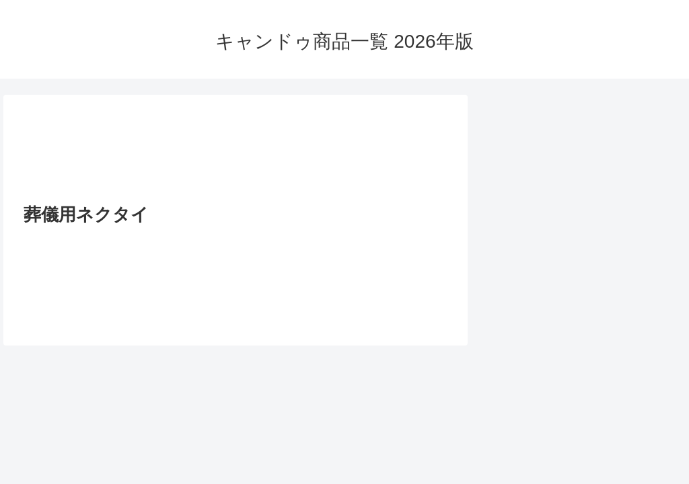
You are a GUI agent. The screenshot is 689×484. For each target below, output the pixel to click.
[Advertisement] (235, 153)
